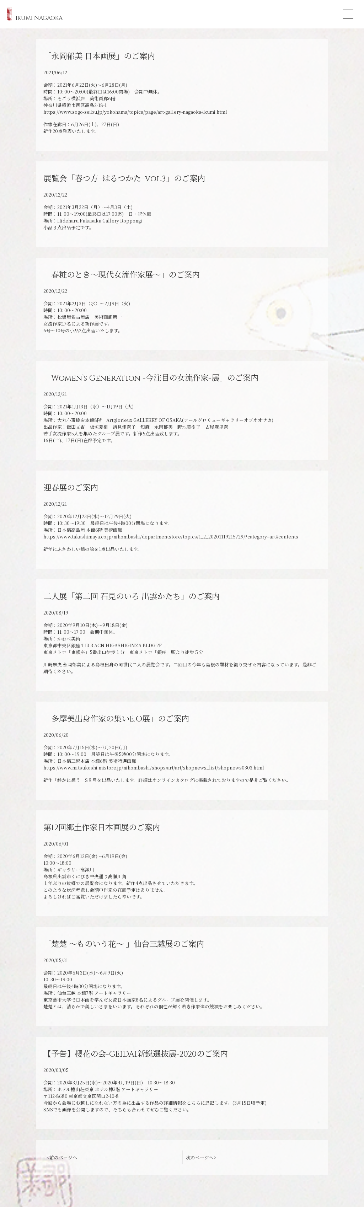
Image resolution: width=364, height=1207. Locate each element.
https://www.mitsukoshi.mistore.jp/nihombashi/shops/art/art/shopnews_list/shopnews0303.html (153, 767)
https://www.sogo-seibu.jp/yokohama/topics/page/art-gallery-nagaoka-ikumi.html (135, 111)
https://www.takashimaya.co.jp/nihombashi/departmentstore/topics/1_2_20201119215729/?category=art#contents (170, 536)
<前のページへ (62, 1157)
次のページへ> (201, 1157)
